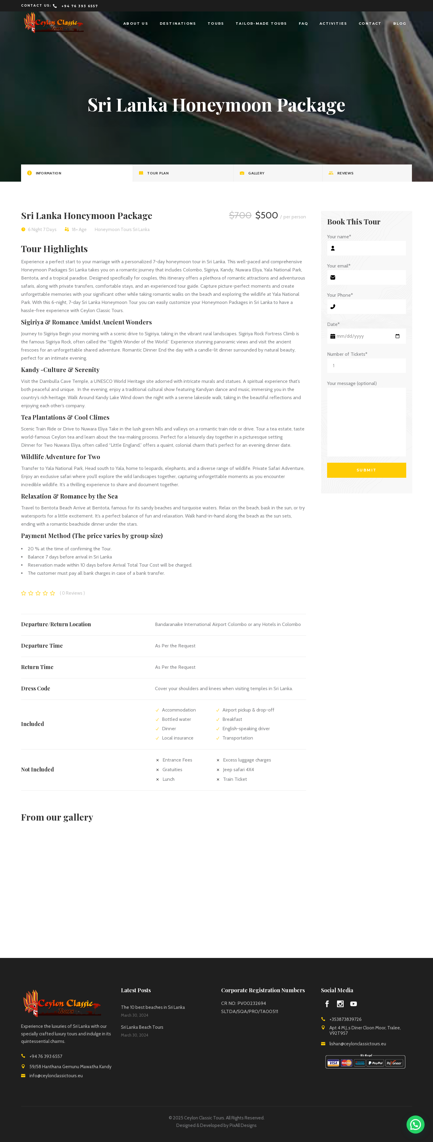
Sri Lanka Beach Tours (142, 1027)
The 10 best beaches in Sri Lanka (153, 1007)
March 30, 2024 (134, 1015)
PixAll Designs (243, 1125)
